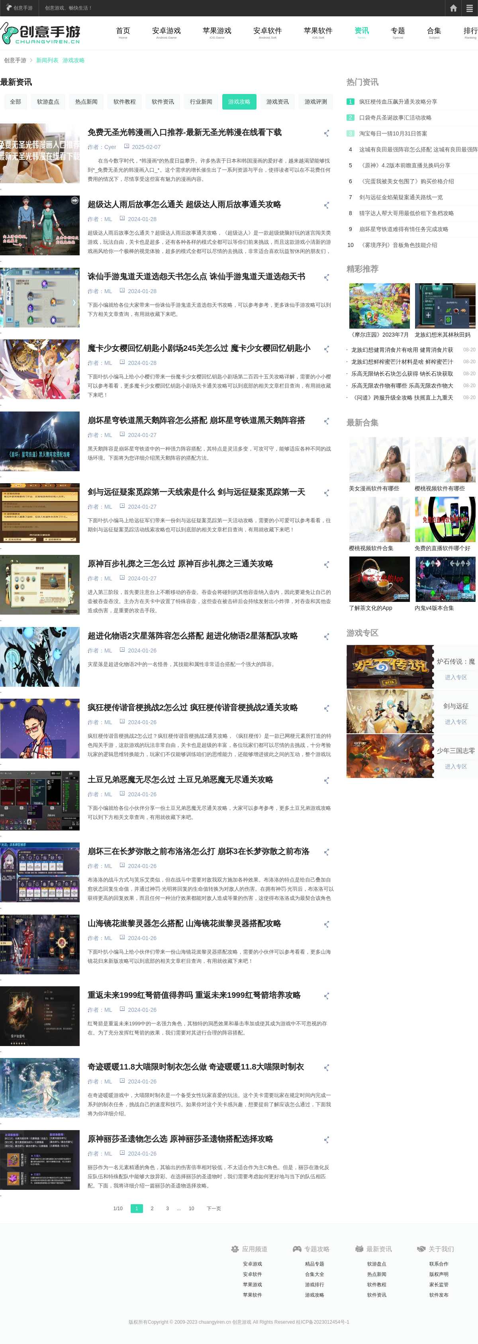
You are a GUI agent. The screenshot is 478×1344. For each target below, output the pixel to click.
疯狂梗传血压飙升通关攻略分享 (398, 101)
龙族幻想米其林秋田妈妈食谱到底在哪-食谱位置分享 (443, 334)
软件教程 (125, 101)
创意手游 (23, 8)
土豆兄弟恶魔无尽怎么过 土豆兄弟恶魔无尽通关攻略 (180, 779)
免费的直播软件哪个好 (442, 548)
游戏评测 (316, 101)
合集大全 (314, 1274)
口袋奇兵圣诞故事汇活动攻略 (395, 117)
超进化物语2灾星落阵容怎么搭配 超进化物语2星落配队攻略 (193, 635)
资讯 (362, 31)
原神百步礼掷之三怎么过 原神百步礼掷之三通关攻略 (180, 563)
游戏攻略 (74, 60)
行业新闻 (201, 101)
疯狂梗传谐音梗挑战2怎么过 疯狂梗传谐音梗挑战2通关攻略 (193, 707)
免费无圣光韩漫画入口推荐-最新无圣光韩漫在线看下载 (185, 132)
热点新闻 (86, 101)
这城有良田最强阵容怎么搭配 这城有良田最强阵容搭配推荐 (418, 151)
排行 (471, 31)
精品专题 (314, 1264)
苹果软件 (318, 31)
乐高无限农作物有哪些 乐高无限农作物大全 (402, 385)
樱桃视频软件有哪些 (440, 488)
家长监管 (439, 1284)
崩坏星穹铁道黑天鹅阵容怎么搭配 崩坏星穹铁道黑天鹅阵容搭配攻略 (196, 420)
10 (191, 1208)
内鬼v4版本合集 (434, 608)
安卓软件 (267, 31)
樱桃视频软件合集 (371, 548)
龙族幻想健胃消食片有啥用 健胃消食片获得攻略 (402, 350)
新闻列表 (47, 60)
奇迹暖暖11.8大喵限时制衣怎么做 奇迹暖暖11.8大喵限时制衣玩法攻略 (196, 1066)
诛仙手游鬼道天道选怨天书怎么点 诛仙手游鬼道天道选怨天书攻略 (196, 276)
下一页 (214, 1208)
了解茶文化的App (370, 608)
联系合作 (439, 1264)
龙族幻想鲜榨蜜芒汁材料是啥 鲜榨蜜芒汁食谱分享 (402, 362)
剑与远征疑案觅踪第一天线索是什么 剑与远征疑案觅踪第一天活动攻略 (196, 492)
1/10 (118, 1208)
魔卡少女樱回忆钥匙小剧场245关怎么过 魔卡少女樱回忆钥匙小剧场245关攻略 (199, 348)
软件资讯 (163, 101)
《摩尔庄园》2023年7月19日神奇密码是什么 (379, 334)
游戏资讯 (277, 101)
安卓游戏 (166, 31)
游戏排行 (314, 1284)
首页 (123, 31)
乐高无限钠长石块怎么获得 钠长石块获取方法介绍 (402, 373)
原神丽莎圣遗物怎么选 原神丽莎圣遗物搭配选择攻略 (180, 1138)
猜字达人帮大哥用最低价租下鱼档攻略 (406, 213)
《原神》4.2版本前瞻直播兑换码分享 (405, 165)
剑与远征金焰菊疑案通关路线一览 (401, 197)
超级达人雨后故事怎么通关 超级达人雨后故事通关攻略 (184, 204)
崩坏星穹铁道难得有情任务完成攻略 (404, 229)
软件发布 (439, 1295)
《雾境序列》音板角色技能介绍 (398, 245)
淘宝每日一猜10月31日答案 (393, 133)
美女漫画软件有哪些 (374, 488)
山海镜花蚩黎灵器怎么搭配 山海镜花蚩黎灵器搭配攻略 (184, 923)
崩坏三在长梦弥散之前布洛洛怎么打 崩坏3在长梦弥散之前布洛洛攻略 (199, 851)
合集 (434, 31)
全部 (15, 101)
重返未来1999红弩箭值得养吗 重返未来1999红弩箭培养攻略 (194, 995)
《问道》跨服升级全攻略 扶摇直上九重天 (402, 397)
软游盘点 (48, 101)
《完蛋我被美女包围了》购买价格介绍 (406, 181)
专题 (398, 31)
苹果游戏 (217, 31)
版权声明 (439, 1274)
